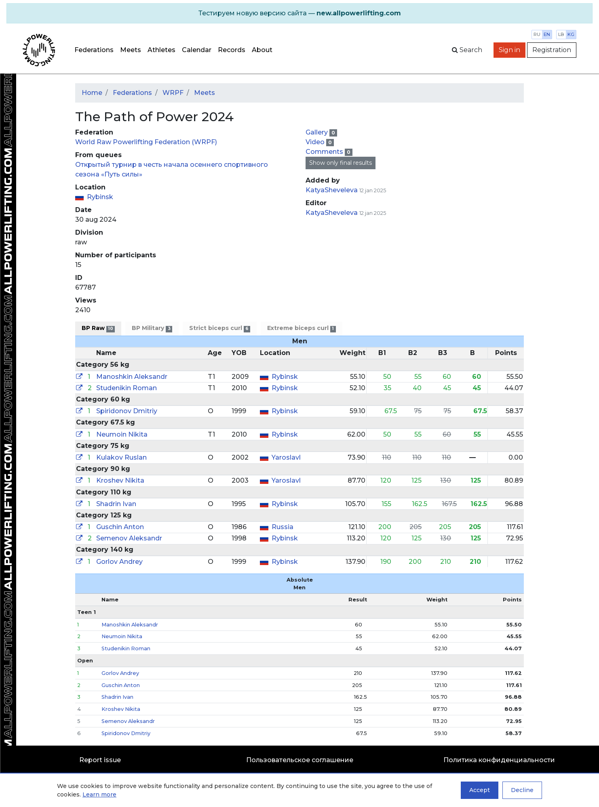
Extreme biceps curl (301, 328)
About (262, 50)
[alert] (299, 13)
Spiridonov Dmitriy (126, 411)
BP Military (152, 328)
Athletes (161, 50)
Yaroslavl (286, 457)
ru (537, 34)
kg (570, 34)
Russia (282, 527)
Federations (94, 50)
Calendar (196, 50)
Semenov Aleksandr (129, 538)
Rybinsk (100, 197)
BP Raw (98, 328)
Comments (325, 152)
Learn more (99, 794)
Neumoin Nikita (122, 434)
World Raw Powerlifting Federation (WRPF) (146, 142)
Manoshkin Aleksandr (131, 376)
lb (561, 34)
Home (92, 93)
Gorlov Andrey (119, 561)
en (547, 34)
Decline (522, 790)
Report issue (100, 760)
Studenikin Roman (126, 388)
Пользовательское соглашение (299, 760)
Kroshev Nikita (120, 480)
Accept (479, 790)
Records (231, 50)
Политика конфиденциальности (499, 760)
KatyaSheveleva (332, 190)
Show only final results (340, 162)
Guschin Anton (120, 527)
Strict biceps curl (219, 328)
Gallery (317, 132)
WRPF (172, 93)
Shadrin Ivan (116, 504)
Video (316, 142)
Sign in (509, 50)
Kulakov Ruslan (121, 457)
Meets (130, 50)
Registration (551, 50)
